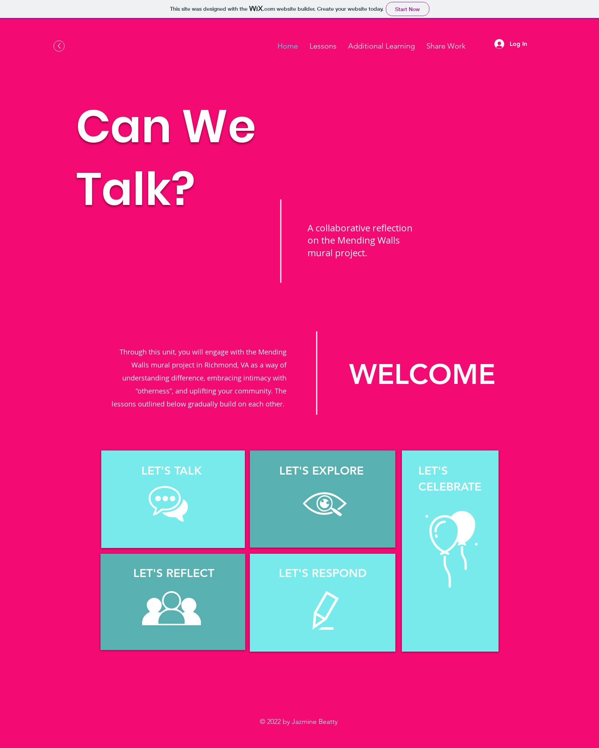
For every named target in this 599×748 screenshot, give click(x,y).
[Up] (59, 46)
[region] (173, 499)
